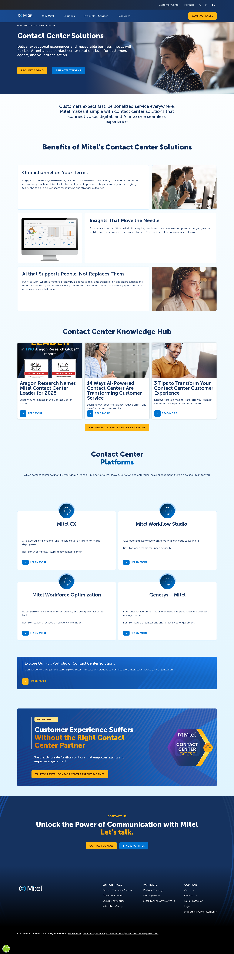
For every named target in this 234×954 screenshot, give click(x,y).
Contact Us (191, 895)
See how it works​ (68, 70)
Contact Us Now (101, 845)
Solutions (69, 15)
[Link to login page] (206, 4)
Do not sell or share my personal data (141, 933)
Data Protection (193, 900)
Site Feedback (74, 933)
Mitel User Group (113, 906)
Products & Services (96, 15)
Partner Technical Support (118, 890)
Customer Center (169, 4)
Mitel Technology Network (159, 900)
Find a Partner (134, 845)
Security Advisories (113, 900)
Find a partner (151, 895)
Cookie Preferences (115, 933)
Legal (187, 906)
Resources (124, 15)
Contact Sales (202, 15)
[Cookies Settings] (6, 949)
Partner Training (153, 890)
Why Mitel (48, 15)
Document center (113, 895)
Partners (189, 4)
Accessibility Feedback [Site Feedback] (94, 933)
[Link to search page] (200, 4)
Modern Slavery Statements (200, 911)
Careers (189, 890)
